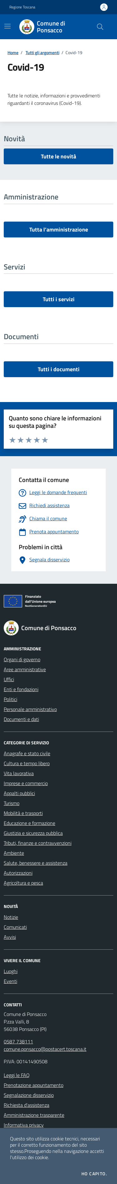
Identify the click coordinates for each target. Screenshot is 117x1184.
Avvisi (10, 937)
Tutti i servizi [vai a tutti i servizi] (59, 299)
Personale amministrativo (30, 709)
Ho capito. (94, 1174)
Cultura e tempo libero (27, 763)
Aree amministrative (25, 669)
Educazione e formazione (29, 823)
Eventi (10, 981)
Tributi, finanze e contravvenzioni (37, 843)
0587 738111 (18, 1041)
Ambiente (14, 853)
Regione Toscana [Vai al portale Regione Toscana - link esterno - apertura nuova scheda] (22, 7)
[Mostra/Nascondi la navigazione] (7, 26)
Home (12, 52)
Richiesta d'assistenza (26, 1105)
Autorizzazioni (18, 873)
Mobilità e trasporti (23, 813)
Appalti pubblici (19, 793)
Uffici (9, 679)
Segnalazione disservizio (29, 1095)
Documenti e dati (21, 719)
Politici (10, 699)
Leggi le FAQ (17, 1075)
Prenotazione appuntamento (33, 1085)
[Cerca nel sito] (100, 26)
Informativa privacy (24, 1125)
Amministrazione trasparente (34, 1115)
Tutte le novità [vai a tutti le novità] (58, 156)
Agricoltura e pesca (23, 883)
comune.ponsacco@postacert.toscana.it (45, 1049)
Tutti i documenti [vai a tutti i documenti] (59, 369)
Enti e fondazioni (21, 689)
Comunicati (15, 927)
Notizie (11, 917)
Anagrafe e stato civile (27, 753)
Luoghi (10, 971)
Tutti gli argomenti (42, 52)
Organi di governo (22, 659)
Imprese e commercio (26, 783)
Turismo (11, 803)
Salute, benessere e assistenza (35, 863)
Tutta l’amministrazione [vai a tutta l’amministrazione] (58, 229)
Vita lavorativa (19, 773)
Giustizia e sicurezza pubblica (33, 833)
